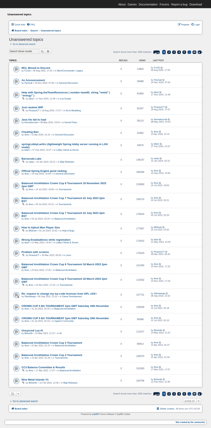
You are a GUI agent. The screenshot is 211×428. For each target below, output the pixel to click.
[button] (156, 52)
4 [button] (179, 52)
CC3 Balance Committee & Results (43, 367)
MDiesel (33, 230)
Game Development (72, 296)
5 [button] (184, 52)
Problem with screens (35, 252)
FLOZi (28, 70)
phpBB (95, 414)
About (122, 4)
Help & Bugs (68, 230)
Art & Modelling (73, 110)
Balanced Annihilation (65, 219)
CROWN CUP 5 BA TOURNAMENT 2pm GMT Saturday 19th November (65, 305)
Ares (27, 134)
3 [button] (174, 52)
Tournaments (65, 189)
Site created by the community (190, 422)
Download (195, 4)
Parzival (28, 83)
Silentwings (30, 296)
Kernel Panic (71, 122)
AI (60, 333)
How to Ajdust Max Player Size (41, 227)
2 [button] (169, 52)
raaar (31, 162)
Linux (68, 255)
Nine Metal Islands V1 (35, 379)
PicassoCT (34, 110)
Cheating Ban (30, 131)
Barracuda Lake (31, 158)
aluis (27, 242)
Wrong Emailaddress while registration (46, 239)
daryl (31, 98)
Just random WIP (32, 107)
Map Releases (67, 162)
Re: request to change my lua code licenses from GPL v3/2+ (59, 293)
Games (132, 4)
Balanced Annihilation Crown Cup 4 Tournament (52, 342)
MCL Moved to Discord (36, 67)
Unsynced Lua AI (32, 330)
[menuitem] (31, 24)
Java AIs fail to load (34, 119)
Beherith (29, 333)
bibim (27, 150)
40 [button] (194, 52)
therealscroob (31, 122)
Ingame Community (64, 321)
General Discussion (68, 83)
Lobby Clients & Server (67, 150)
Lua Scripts (65, 98)
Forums (164, 4)
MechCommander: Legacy (70, 70)
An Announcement (33, 80)
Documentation (148, 4)
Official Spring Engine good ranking (44, 170)
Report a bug (179, 4)
